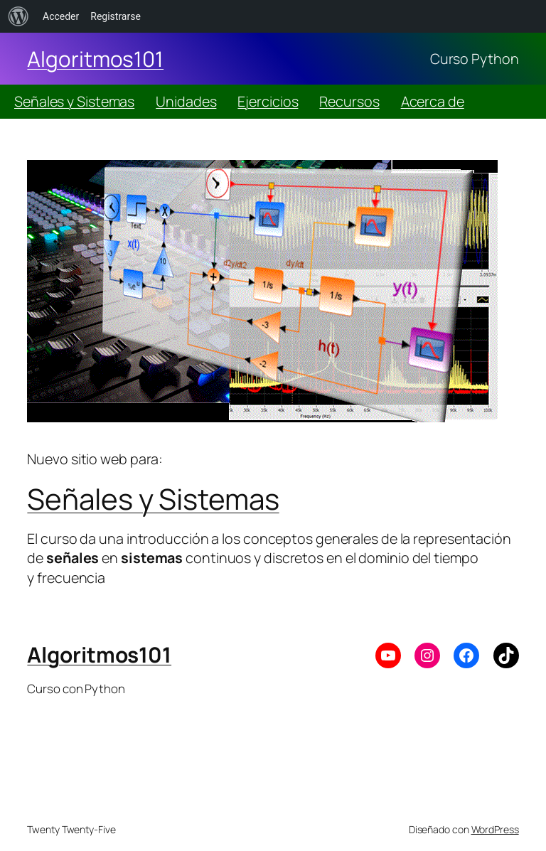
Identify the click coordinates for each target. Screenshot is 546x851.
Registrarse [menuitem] (115, 16)
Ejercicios (267, 101)
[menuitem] (18, 16)
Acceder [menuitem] (61, 16)
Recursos (349, 101)
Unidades (186, 101)
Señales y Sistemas (74, 101)
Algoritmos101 (95, 58)
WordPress (495, 829)
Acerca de (432, 101)
